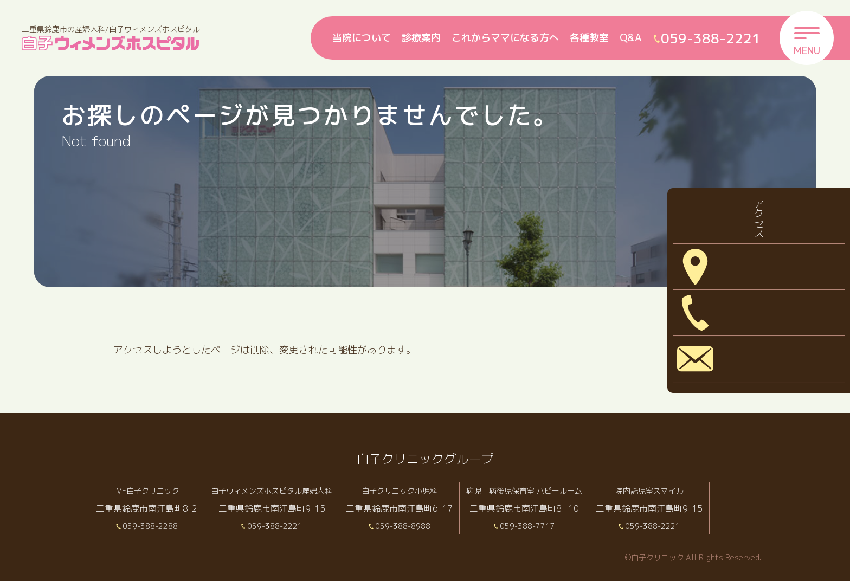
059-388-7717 (554, 526)
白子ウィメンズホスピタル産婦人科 (280, 490)
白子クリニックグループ (425, 458)
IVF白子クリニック (147, 490)
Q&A (631, 37)
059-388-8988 (421, 526)
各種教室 (589, 37)
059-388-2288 (151, 526)
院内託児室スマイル (684, 490)
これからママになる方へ (505, 37)
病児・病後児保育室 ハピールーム (550, 490)
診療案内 (421, 37)
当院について (361, 37)
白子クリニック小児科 (417, 490)
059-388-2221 (284, 526)
